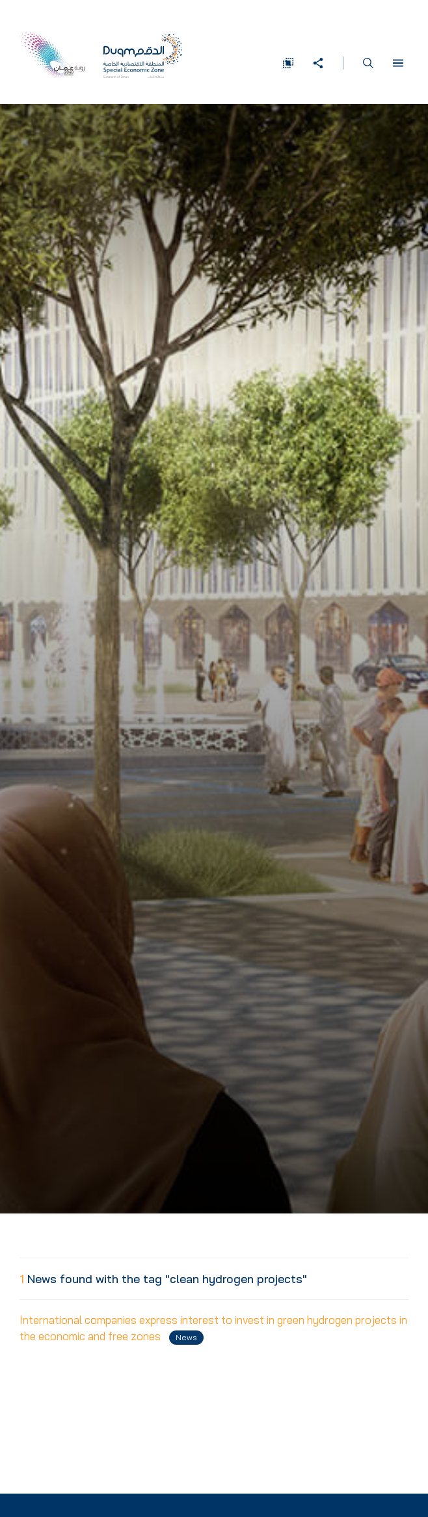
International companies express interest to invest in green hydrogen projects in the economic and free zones (213, 1329)
